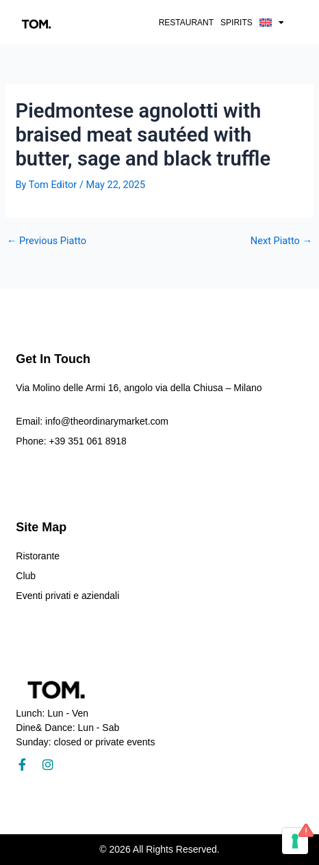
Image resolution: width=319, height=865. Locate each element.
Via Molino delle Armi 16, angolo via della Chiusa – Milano (138, 387)
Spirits (236, 22)
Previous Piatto (46, 241)
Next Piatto (281, 241)
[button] (271, 22)
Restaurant (186, 22)
